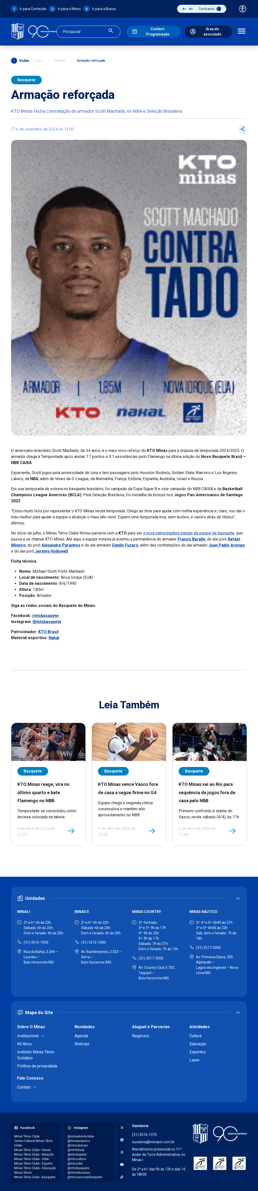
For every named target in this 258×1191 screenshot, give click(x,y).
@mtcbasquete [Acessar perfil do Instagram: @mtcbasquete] (78, 1166)
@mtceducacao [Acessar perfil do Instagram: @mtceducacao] (79, 1171)
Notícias (60, 59)
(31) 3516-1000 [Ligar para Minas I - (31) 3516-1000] (36, 941)
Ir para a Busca (104, 9)
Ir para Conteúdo (33, 9)
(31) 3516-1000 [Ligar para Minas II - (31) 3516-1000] (93, 941)
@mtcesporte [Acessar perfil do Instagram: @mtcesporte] (77, 1153)
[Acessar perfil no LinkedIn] (122, 1138)
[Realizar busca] (111, 31)
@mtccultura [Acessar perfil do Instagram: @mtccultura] (77, 1157)
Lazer (194, 1058)
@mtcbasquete (47, 620)
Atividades (199, 1025)
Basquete (26, 78)
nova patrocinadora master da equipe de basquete (190, 531)
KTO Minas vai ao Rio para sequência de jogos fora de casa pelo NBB (207, 791)
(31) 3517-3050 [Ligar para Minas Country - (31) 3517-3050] (151, 957)
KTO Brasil (48, 630)
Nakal (54, 636)
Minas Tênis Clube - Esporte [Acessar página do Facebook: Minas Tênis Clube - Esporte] (33, 1162)
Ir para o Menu (69, 9)
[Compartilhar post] (242, 127)
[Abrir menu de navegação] (241, 31)
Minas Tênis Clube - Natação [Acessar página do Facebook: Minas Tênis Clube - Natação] (34, 1153)
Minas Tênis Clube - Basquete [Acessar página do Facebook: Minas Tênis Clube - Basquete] (34, 1175)
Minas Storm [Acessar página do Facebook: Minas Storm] (23, 1171)
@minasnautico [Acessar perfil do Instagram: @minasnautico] (79, 1139)
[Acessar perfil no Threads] (122, 1151)
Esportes (197, 1050)
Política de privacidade (37, 1064)
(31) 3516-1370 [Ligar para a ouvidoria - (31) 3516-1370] (144, 1133)
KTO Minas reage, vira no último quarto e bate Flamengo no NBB (43, 791)
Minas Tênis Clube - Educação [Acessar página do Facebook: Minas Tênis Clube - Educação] (35, 1166)
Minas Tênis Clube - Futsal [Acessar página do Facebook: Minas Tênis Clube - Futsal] (32, 1148)
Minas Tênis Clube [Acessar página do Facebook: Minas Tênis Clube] (27, 1135)
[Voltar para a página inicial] (219, 1132)
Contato (24, 1085)
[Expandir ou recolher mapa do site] (129, 1011)
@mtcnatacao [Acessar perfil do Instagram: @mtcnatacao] (78, 1144)
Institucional (28, 1034)
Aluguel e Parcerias (151, 1025)
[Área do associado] (208, 31)
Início (39, 59)
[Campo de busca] (84, 31)
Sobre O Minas (31, 1025)
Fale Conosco (30, 1076)
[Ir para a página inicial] (33, 31)
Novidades (85, 1025)
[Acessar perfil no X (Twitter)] (122, 1126)
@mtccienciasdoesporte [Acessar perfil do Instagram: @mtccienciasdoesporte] (85, 1175)
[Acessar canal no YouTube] (122, 1163)
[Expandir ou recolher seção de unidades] (129, 896)
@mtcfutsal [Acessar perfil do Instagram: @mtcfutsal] (76, 1148)
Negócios (140, 1034)
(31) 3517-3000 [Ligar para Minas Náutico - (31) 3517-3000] (208, 946)
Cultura (195, 1034)
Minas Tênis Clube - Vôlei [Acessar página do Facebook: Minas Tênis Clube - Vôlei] (31, 1157)
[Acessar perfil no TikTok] (122, 1175)
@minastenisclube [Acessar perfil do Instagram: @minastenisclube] (81, 1135)
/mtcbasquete (45, 614)
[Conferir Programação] (153, 31)
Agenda (81, 1034)
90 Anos (24, 1042)
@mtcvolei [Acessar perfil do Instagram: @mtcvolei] (75, 1162)
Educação (197, 1042)
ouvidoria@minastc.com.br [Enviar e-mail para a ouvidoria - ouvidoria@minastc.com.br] (153, 1140)
